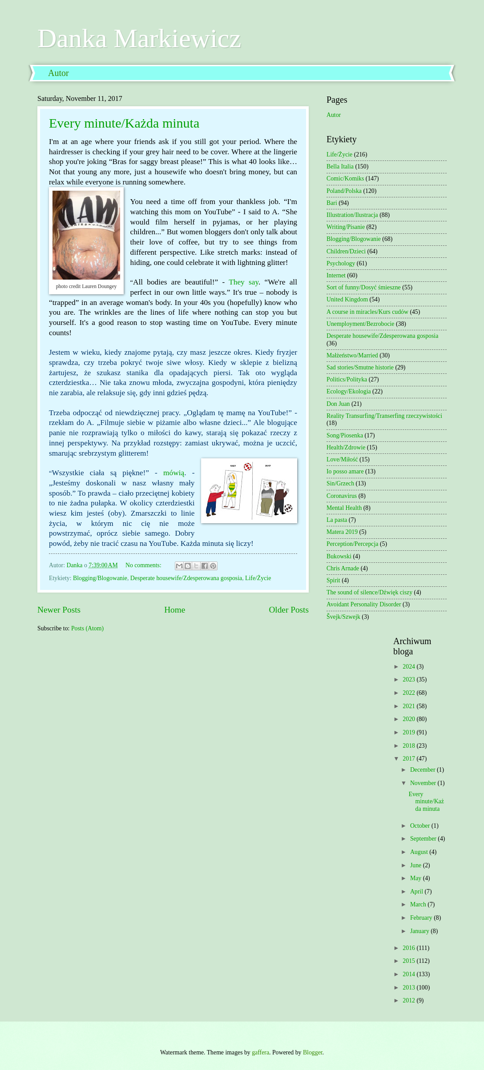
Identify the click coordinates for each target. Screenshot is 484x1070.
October (421, 825)
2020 (409, 719)
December (423, 769)
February (422, 917)
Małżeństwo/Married (352, 355)
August (419, 852)
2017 (409, 758)
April (417, 891)
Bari (332, 203)
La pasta (337, 520)
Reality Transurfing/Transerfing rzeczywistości (384, 416)
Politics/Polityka (347, 379)
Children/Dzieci (346, 251)
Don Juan (338, 404)
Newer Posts (59, 609)
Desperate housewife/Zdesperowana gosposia (186, 578)
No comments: (144, 565)
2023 (409, 679)
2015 (409, 961)
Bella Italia (340, 166)
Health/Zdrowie (346, 447)
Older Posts (289, 609)
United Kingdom (347, 299)
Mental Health (344, 508)
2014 (409, 974)
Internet (336, 275)
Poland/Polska (344, 191)
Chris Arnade (343, 568)
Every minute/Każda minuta (124, 123)
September (424, 838)
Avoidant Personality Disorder (364, 604)
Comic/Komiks (345, 178)
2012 (409, 1000)
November (424, 783)
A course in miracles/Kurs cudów (367, 312)
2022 (409, 692)
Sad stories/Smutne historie (360, 367)
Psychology (341, 263)
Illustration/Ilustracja (352, 215)
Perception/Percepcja (352, 544)
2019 (409, 732)
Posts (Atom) (87, 628)
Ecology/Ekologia (349, 391)
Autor (58, 73)
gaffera (260, 1052)
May (416, 878)
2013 (409, 987)
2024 (409, 666)
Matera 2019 (342, 532)
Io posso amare (345, 471)
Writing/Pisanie (346, 227)
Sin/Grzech (340, 483)
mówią (173, 473)
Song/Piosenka (345, 435)
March (419, 904)
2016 (409, 948)
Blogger (313, 1052)
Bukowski (339, 556)
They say (243, 282)
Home (174, 609)
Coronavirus (342, 496)
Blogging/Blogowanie (100, 578)
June (416, 865)
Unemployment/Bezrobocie (361, 324)
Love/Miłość (342, 459)
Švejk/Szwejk (343, 616)
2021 (409, 706)
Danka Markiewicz (139, 38)
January (420, 931)
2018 (409, 745)
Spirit (333, 580)
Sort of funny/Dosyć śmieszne (364, 287)
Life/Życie (258, 578)
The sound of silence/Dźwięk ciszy (369, 592)
